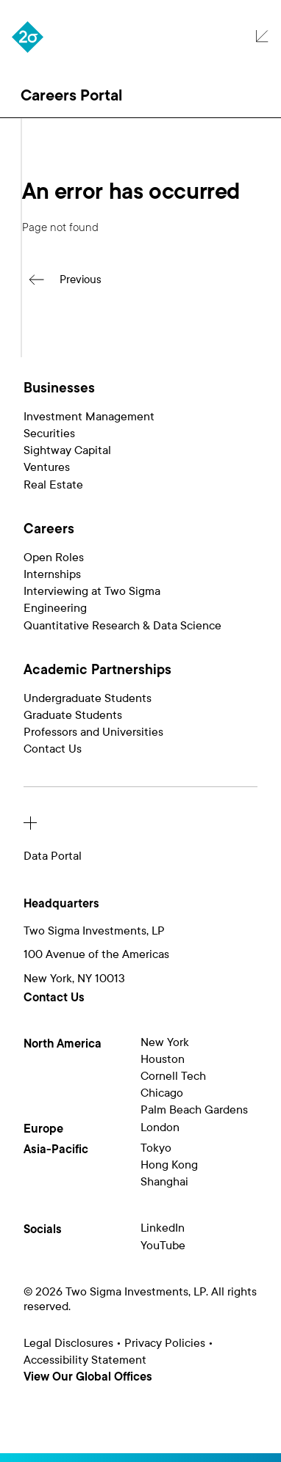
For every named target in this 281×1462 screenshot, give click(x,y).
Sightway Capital (67, 450)
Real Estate (53, 485)
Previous (81, 279)
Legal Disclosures (68, 1343)
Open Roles (54, 557)
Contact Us (53, 749)
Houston (162, 1059)
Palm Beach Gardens (194, 1110)
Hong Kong (169, 1165)
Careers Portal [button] (71, 95)
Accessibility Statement (85, 1360)
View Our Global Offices (88, 1377)
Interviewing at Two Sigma (92, 591)
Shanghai (164, 1182)
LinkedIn (162, 1228)
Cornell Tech (173, 1076)
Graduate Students (73, 715)
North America (63, 1044)
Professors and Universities (93, 732)
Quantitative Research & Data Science (122, 626)
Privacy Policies (164, 1343)
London (159, 1127)
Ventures (47, 467)
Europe (43, 1129)
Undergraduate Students (88, 698)
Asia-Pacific (56, 1150)
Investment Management (89, 417)
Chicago (161, 1093)
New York (164, 1042)
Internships (52, 574)
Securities (49, 433)
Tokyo (155, 1148)
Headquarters (61, 904)
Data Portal (53, 856)
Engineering (55, 608)
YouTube (162, 1246)
